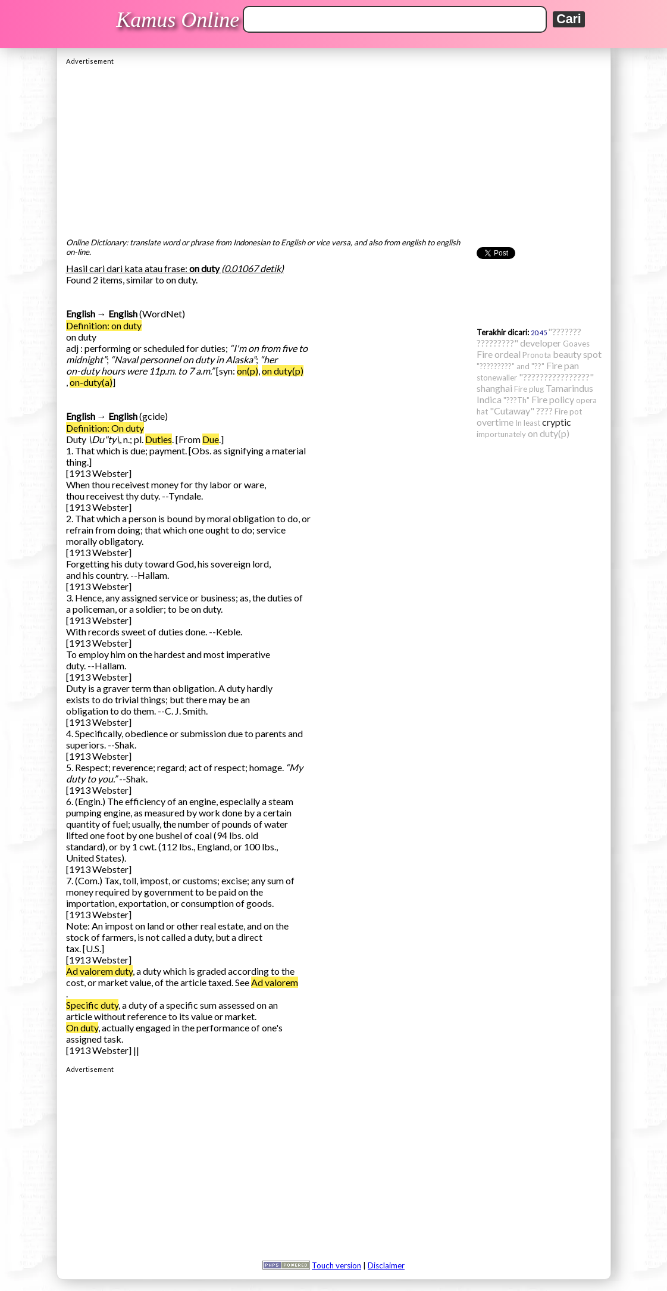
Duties (158, 439)
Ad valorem (274, 982)
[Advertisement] (334, 148)
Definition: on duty (104, 325)
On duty (82, 1027)
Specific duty (92, 1005)
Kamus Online (177, 20)
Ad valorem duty (99, 971)
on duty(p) (282, 370)
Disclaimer (386, 1265)
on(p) (247, 370)
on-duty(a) (91, 382)
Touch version (336, 1265)
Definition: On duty (105, 428)
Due (210, 439)
